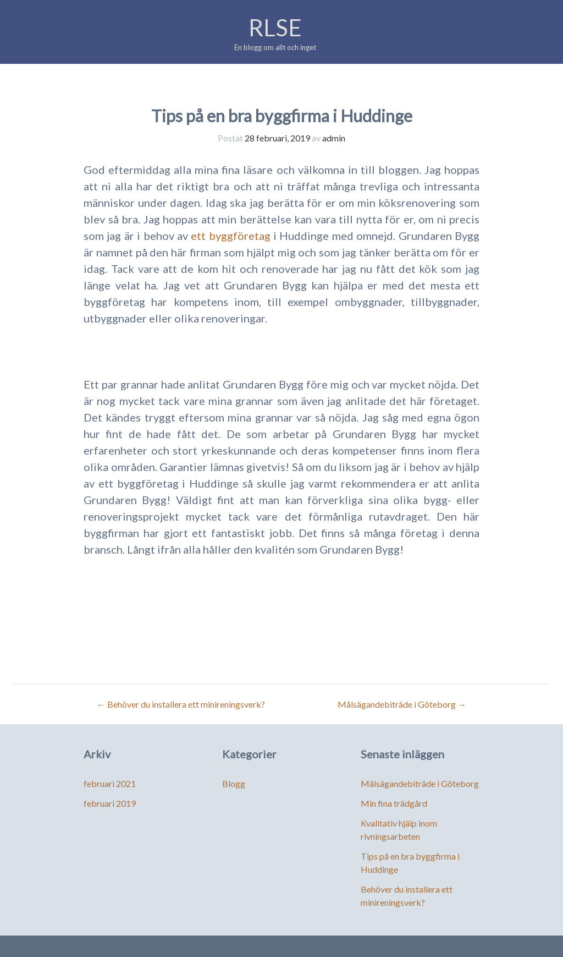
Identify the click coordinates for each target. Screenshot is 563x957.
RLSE (275, 27)
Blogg (233, 783)
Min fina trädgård (394, 803)
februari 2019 (110, 803)
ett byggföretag (232, 235)
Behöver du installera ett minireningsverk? (181, 704)
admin (333, 138)
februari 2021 (110, 783)
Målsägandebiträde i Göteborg (402, 704)
